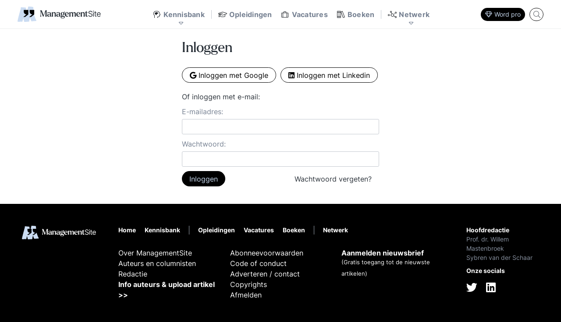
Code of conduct (258, 263)
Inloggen (203, 179)
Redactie (132, 274)
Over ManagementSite (155, 252)
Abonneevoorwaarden (266, 252)
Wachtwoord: (204, 144)
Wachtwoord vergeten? (333, 179)
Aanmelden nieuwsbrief (382, 252)
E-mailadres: (202, 111)
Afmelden (246, 294)
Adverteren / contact (265, 274)
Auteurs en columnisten (157, 263)
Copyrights (248, 284)
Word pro (503, 14)
